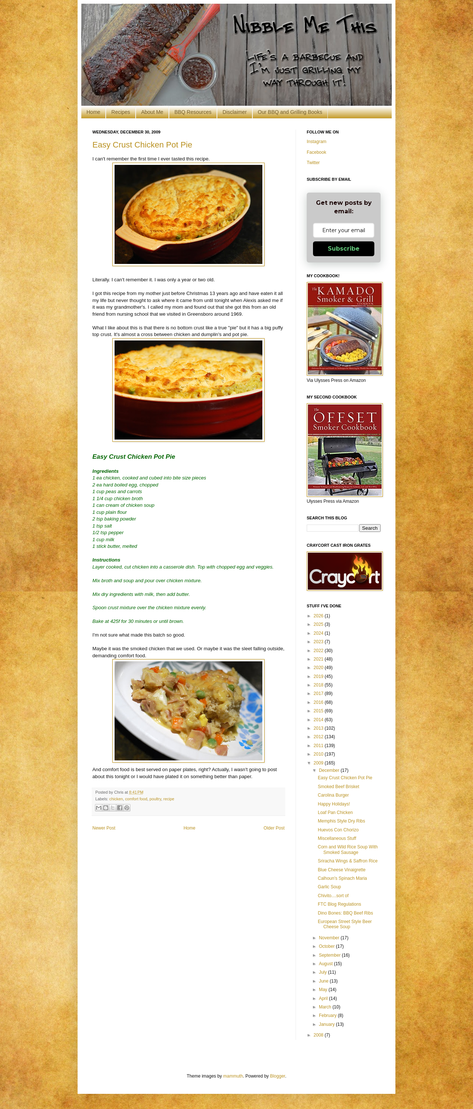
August (326, 963)
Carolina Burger (333, 795)
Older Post (274, 828)
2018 (319, 685)
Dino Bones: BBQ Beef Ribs (345, 913)
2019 (319, 676)
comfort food (136, 799)
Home (93, 112)
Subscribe (344, 248)
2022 (319, 650)
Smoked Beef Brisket (338, 786)
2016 (319, 702)
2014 (319, 719)
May (324, 989)
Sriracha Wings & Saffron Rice (348, 861)
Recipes (120, 112)
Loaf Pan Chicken (335, 812)
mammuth (233, 1076)
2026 (319, 615)
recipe (168, 799)
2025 (319, 624)
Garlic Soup (329, 886)
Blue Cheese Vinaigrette (341, 869)
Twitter (313, 162)
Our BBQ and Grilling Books (290, 112)
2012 (319, 736)
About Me (152, 112)
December (330, 770)
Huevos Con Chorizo (338, 829)
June (324, 981)
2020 (319, 667)
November (330, 937)
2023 (319, 641)
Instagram (316, 141)
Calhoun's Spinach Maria (342, 878)
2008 (319, 1035)
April (324, 998)
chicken (116, 799)
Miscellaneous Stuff (337, 838)
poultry (155, 799)
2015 (319, 710)
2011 (319, 745)
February (328, 1015)
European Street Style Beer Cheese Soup (345, 924)
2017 (319, 693)
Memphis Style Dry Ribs (341, 821)
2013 (319, 728)
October (327, 946)
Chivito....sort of (333, 895)
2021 (319, 659)
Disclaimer (234, 112)
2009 (319, 763)
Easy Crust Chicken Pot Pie (142, 144)
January (327, 1024)
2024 (319, 633)
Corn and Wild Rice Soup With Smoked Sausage (348, 849)
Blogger (277, 1076)
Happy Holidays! (334, 804)
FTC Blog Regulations (339, 904)
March (326, 1007)
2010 (319, 754)
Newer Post (103, 828)
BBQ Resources (192, 112)
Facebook (316, 152)
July (323, 972)
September (330, 955)
